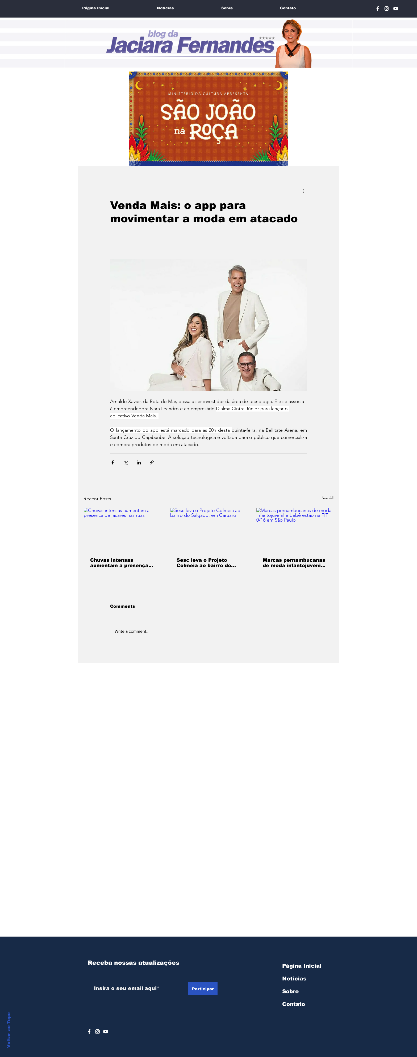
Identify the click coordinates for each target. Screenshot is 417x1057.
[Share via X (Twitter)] (125, 462)
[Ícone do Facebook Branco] (89, 1032)
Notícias (294, 978)
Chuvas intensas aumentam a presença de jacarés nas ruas (119, 562)
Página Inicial (302, 966)
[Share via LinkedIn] (138, 462)
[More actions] (304, 190)
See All (327, 498)
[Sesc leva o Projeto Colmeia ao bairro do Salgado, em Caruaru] (208, 529)
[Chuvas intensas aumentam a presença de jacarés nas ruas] (122, 529)
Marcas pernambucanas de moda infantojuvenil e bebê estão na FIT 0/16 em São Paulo (294, 562)
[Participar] (203, 988)
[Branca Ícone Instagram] (387, 8)
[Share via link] (151, 462)
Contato (293, 1004)
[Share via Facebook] (112, 462)
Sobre (290, 991)
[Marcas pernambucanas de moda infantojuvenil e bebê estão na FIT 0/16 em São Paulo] (294, 529)
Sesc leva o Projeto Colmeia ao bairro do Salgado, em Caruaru (204, 562)
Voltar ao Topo (8, 1030)
